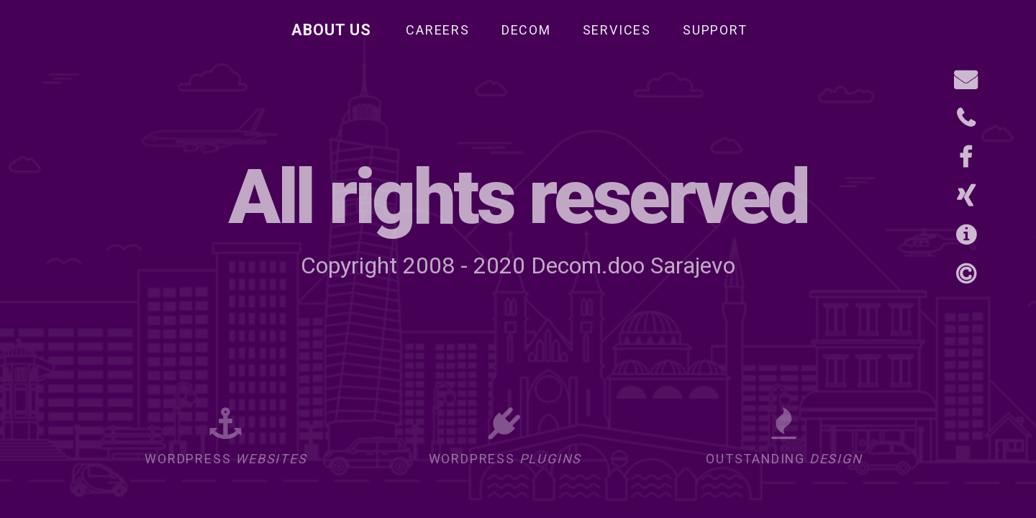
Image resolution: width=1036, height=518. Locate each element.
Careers (438, 29)
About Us (331, 30)
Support (715, 29)
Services (617, 29)
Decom (526, 29)
